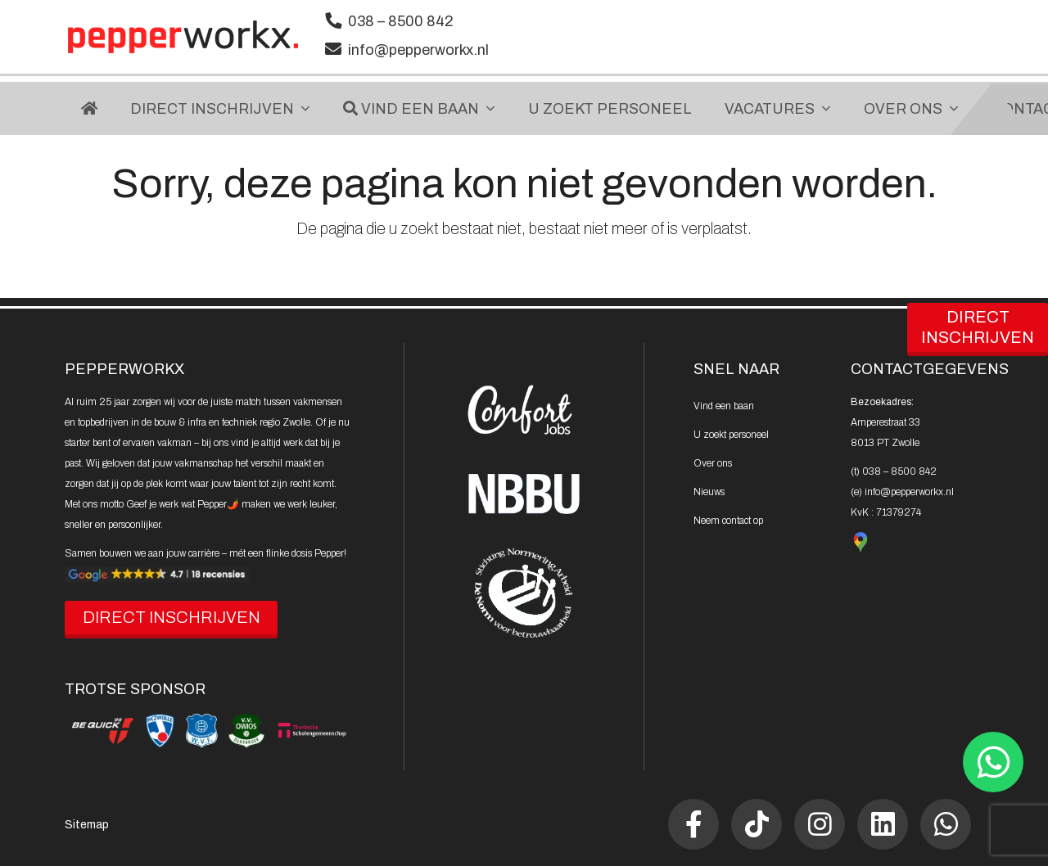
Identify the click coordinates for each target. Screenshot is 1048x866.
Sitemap (87, 825)
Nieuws (709, 492)
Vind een (723, 406)
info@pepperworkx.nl (418, 50)
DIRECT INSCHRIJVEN (171, 617)
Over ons (712, 463)
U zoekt (731, 434)
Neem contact (728, 520)
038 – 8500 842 (401, 21)
